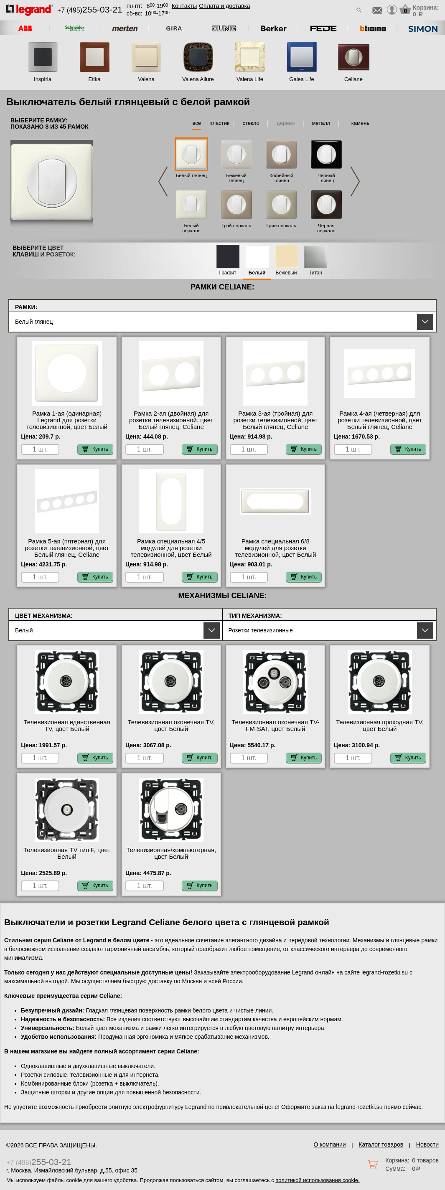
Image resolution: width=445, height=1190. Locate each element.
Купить (95, 449)
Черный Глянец (326, 178)
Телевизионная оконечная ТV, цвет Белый (171, 725)
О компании (329, 1144)
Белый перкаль (191, 228)
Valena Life (249, 79)
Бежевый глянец (236, 178)
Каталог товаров (381, 1144)
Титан (315, 273)
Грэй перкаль (236, 225)
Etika (95, 79)
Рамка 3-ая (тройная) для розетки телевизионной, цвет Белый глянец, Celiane (276, 420)
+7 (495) (89, 10)
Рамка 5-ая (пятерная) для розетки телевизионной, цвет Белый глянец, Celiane (67, 548)
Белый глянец (191, 175)
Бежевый (286, 273)
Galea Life (301, 79)
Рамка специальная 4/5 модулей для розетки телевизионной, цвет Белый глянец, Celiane (171, 551)
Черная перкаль (326, 228)
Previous (163, 181)
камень (360, 123)
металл (321, 123)
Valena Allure (198, 79)
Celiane (353, 79)
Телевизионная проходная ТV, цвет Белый (380, 725)
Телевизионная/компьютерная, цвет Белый (171, 853)
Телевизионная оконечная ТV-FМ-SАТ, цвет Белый (275, 725)
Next (355, 181)
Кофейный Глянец (281, 178)
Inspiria (42, 79)
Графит (227, 273)
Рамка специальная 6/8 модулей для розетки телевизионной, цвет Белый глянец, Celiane (275, 551)
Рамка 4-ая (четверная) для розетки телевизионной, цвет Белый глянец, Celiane (380, 420)
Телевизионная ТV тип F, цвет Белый (66, 853)
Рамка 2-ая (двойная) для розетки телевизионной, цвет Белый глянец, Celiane (171, 420)
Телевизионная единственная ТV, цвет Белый (66, 725)
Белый (257, 273)
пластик (219, 123)
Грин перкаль (281, 225)
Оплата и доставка (224, 6)
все (196, 123)
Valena (146, 79)
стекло (250, 123)
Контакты (184, 6)
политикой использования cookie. (317, 1180)
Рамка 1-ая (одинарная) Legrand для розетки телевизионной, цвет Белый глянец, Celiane (66, 423)
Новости (427, 1144)
